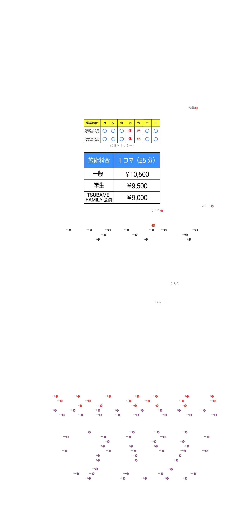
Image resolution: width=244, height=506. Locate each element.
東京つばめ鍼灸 (122, 497)
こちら (207, 205)
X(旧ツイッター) (122, 145)
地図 (193, 107)
